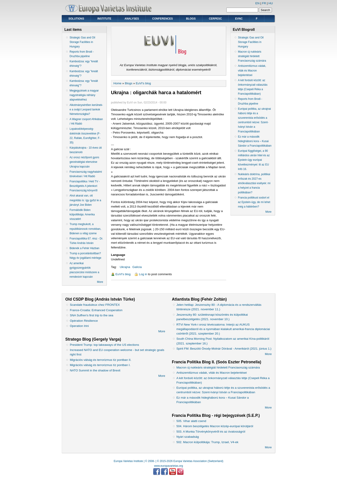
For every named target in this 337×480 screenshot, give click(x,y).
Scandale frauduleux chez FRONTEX (95, 304)
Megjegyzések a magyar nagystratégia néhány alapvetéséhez (84, 95)
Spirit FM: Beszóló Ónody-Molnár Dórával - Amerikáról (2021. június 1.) (223, 348)
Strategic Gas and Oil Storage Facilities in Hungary (82, 42)
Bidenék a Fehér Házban (84, 248)
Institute (104, 18)
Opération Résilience (84, 320)
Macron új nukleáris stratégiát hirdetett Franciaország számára (252, 56)
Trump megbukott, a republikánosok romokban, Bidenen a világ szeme (85, 229)
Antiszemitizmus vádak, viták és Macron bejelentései (252, 70)
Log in (143, 274)
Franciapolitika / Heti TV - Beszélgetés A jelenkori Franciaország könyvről (85, 186)
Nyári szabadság (187, 436)
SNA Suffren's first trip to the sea (91, 315)
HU (271, 3)
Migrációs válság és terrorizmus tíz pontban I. (100, 365)
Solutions (76, 18)
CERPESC (215, 18)
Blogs (191, 18)
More (100, 282)
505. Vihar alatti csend (191, 421)
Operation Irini (79, 326)
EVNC (239, 18)
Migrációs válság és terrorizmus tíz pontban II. (100, 360)
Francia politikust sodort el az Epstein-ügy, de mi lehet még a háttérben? (254, 202)
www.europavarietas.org (168, 465)
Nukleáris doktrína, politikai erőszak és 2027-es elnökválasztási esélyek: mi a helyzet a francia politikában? (254, 183)
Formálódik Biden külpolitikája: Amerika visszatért (82, 214)
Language (118, 255)
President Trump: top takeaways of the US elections (104, 344)
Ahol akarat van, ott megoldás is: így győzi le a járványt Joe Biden (85, 200)
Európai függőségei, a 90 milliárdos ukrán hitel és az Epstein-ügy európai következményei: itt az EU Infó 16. (254, 160)
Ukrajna (125, 267)
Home (118, 83)
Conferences (162, 18)
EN (257, 3)
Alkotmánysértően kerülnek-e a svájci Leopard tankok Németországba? (86, 109)
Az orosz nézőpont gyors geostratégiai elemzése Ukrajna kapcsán (84, 162)
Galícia (137, 267)
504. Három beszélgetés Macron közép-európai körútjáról (214, 426)
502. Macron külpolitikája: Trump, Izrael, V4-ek (207, 442)
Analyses (132, 18)
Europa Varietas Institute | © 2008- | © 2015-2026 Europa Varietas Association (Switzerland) (168, 461)
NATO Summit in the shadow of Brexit (95, 370)
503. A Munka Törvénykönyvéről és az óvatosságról (210, 431)
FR (264, 3)
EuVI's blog (143, 83)
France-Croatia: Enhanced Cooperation (96, 310)
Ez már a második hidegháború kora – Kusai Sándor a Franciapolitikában (254, 141)
